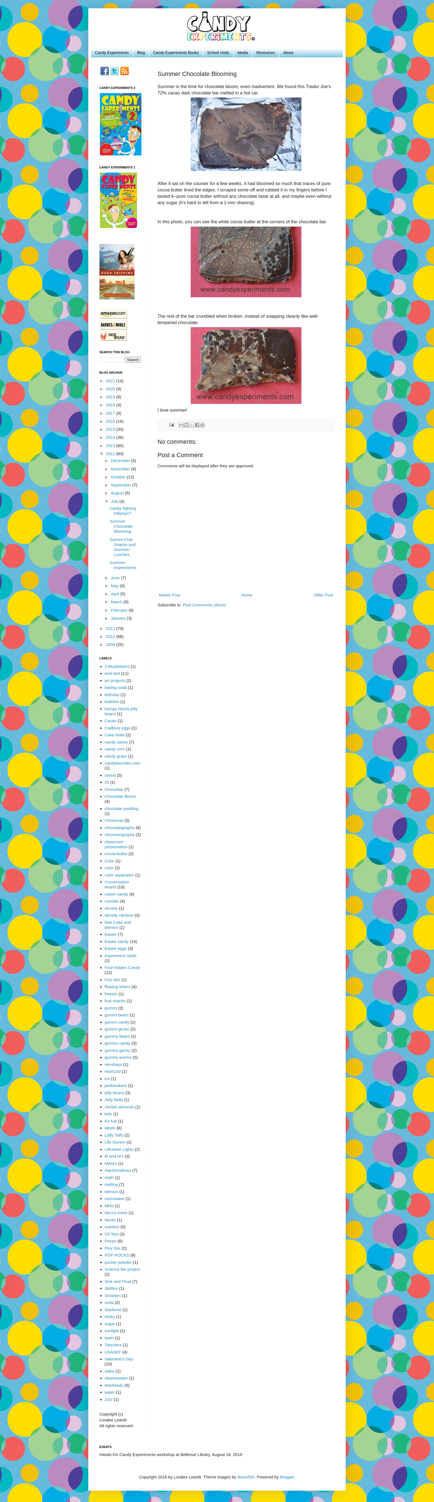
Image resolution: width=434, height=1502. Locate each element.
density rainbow (119, 915)
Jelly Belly (114, 1099)
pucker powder (118, 1262)
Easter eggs (116, 948)
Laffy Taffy (114, 1135)
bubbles (112, 701)
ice (107, 1078)
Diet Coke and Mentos (118, 925)
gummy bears (117, 1036)
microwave (115, 1198)
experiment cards (120, 955)
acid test (112, 673)
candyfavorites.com (122, 763)
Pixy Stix (113, 1248)
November (121, 469)
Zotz (109, 1399)
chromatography (120, 827)
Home (246, 595)
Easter (111, 934)
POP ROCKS (117, 1255)
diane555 (246, 1477)
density (111, 908)
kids (108, 1113)
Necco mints (116, 1212)
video (110, 1371)
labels (110, 1128)
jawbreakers (116, 1085)
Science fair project (122, 1269)
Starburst (113, 1309)
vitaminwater (116, 1378)
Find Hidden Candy (122, 967)
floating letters (117, 986)
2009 (111, 644)
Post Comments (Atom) (204, 605)
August (118, 493)
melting (111, 1184)
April (115, 593)
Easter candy (117, 941)
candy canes (116, 742)
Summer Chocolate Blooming (121, 526)
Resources (265, 52)
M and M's (114, 1156)
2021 (111, 380)
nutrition (112, 1226)
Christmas (114, 820)
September (121, 485)
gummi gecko (117, 1029)
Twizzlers (113, 1344)
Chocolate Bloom (120, 796)
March (117, 601)
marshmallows (118, 1170)
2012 (111, 453)
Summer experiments (123, 565)
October (119, 477)
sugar (110, 1323)
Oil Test (111, 1234)
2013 (111, 445)
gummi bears (117, 1015)
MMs (109, 1205)
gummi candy (117, 1022)
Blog (141, 52)
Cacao (111, 720)
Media (242, 52)
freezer (111, 993)
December (121, 460)
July (115, 501)
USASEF (113, 1352)
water (110, 1392)
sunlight (112, 1330)
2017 (111, 413)
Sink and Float (118, 1281)
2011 (111, 628)
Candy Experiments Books (176, 52)
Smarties (113, 1295)
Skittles (111, 1288)
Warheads (114, 1385)
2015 (111, 429)
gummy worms (118, 1057)
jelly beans (114, 1092)
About (288, 52)
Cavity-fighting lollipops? (123, 511)
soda (109, 1302)
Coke (109, 860)
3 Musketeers (117, 666)
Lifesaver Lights (119, 1149)
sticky (110, 1316)
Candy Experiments (112, 52)
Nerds (110, 1220)
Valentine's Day (119, 1359)
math (109, 1177)
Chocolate (114, 789)
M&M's (111, 1163)
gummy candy (117, 1043)
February (119, 610)
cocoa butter (116, 853)
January (119, 618)
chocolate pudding (121, 808)
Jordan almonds (119, 1106)
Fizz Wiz (112, 979)
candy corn (115, 749)
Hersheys (113, 1064)
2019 (111, 396)
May (115, 585)
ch (107, 782)
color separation (119, 875)
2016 (111, 421)
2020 (111, 388)
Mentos (111, 1191)
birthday (112, 694)
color (109, 867)
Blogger (287, 1477)
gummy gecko (117, 1050)
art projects (115, 680)
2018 (111, 405)
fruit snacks (115, 1000)
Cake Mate (115, 734)
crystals (112, 901)
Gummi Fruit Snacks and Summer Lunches (123, 547)
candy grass (116, 756)
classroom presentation (116, 844)
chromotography (120, 834)
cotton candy (116, 894)
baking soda (116, 687)
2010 (111, 636)
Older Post (323, 595)
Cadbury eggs (117, 728)
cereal (110, 775)
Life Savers (115, 1142)
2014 (111, 437)
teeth (109, 1338)
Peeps (111, 1241)
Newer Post (169, 595)
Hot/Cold (113, 1071)
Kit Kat (111, 1121)
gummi (111, 1008)
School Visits (218, 52)
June (116, 577)
